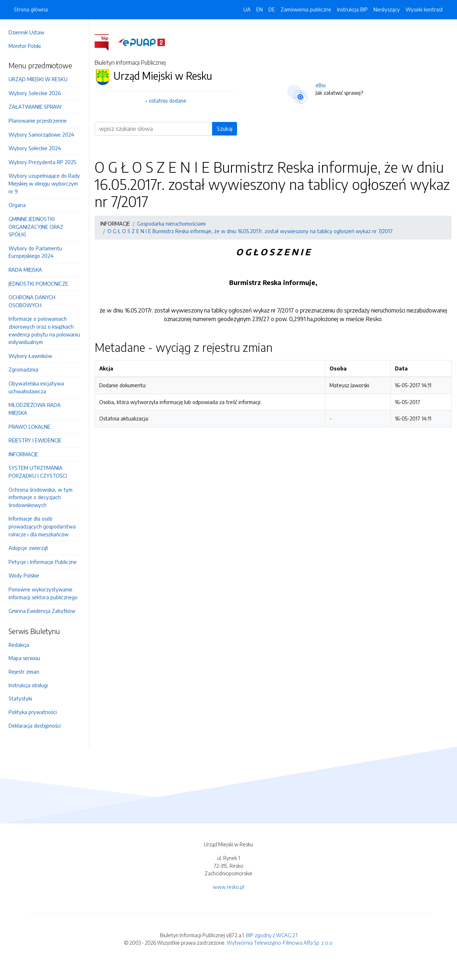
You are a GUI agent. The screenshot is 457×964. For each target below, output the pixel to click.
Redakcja (19, 644)
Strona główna (31, 9)
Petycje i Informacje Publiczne (43, 562)
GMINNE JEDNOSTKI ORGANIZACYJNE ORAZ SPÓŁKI (36, 226)
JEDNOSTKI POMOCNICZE (38, 283)
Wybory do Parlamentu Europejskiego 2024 (35, 252)
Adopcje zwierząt (28, 548)
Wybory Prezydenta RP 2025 (42, 162)
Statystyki (20, 698)
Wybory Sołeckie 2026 (35, 93)
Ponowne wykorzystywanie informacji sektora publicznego (43, 593)
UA (247, 9)
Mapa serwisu (24, 658)
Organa (17, 205)
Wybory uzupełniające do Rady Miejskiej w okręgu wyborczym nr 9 (44, 183)
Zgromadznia (23, 369)
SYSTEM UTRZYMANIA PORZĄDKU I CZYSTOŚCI (38, 471)
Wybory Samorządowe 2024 (41, 134)
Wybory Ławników (30, 356)
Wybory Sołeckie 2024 (35, 148)
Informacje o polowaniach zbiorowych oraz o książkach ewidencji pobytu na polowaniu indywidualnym (44, 330)
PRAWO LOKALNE (29, 426)
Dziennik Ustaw (26, 32)
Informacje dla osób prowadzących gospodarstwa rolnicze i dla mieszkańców (42, 526)
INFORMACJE (23, 454)
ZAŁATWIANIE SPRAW (35, 106)
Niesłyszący (386, 9)
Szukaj (224, 128)
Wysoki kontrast (424, 9)
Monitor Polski (25, 46)
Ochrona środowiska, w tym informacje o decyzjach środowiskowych (40, 497)
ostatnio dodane (167, 100)
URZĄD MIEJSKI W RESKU (38, 79)
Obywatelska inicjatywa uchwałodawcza (36, 387)
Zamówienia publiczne (306, 9)
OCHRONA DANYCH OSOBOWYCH (32, 301)
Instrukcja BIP (352, 9)
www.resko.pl (228, 887)
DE (271, 9)
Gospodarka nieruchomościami (171, 223)
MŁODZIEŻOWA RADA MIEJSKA (35, 409)
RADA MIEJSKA (25, 269)
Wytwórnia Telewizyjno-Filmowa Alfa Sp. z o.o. (280, 942)
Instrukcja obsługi (28, 685)
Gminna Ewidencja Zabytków (42, 611)
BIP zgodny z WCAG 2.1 (271, 935)
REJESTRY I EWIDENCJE (35, 440)
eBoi (321, 85)
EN (259, 9)
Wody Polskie (24, 575)
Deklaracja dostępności (35, 725)
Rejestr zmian (24, 671)
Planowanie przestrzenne (38, 120)
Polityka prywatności (33, 712)
